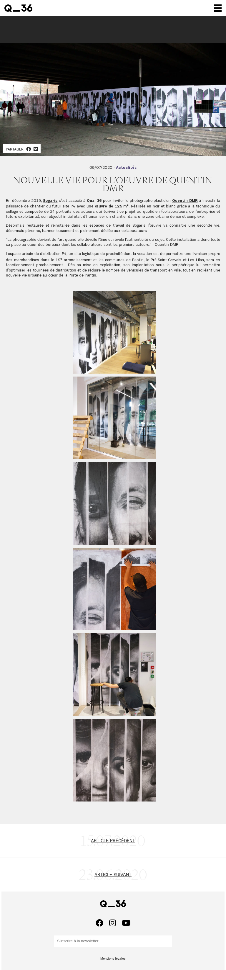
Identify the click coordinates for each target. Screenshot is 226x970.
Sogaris (50, 201)
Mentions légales (113, 958)
